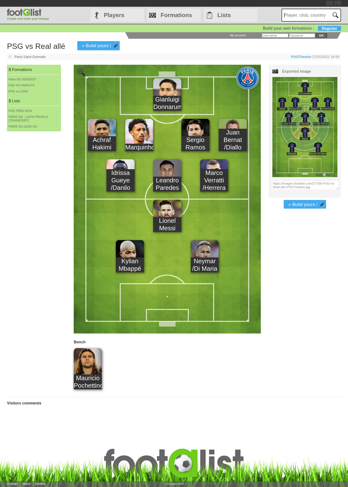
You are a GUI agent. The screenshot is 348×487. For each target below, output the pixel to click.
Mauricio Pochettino (88, 381)
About (26, 484)
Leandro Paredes (167, 184)
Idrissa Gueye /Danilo (120, 180)
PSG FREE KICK (20, 111)
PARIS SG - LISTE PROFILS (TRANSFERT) (28, 118)
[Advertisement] (33, 211)
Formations (176, 15)
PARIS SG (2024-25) (22, 126)
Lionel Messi (167, 224)
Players (114, 15)
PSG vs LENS (18, 91)
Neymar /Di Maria (204, 264)
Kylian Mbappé (129, 264)
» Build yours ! (96, 45)
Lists (224, 15)
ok (321, 35)
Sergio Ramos (195, 143)
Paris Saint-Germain (30, 57)
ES (329, 3)
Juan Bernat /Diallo (232, 140)
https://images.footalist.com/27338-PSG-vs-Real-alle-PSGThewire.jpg (305, 185)
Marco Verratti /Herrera (214, 180)
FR (337, 3)
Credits (40, 484)
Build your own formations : (302, 28)
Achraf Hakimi (101, 143)
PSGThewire (301, 57)
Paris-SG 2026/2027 (22, 79)
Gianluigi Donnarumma (167, 103)
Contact (12, 484)
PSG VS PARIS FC (21, 85)
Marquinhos (139, 147)
